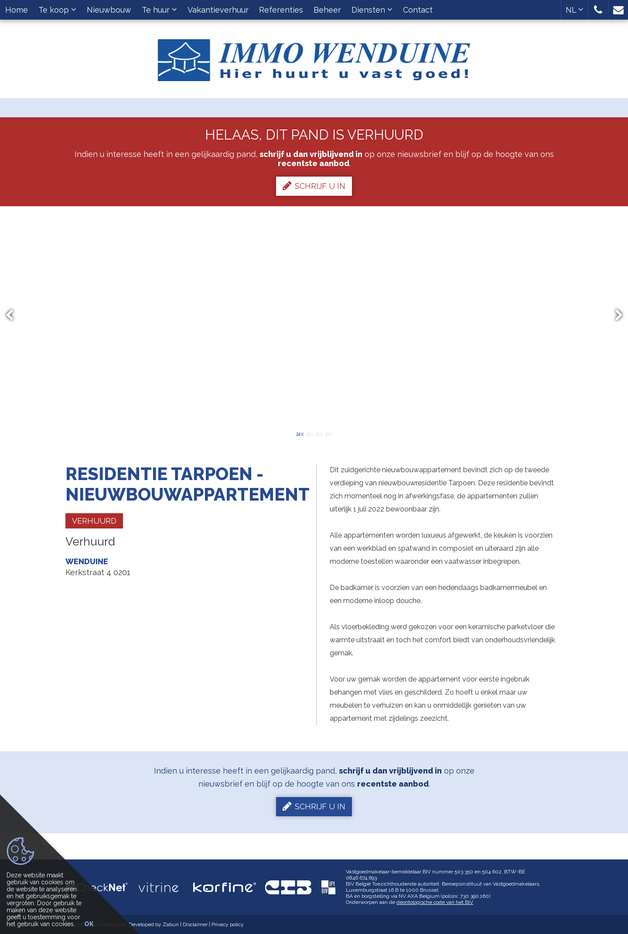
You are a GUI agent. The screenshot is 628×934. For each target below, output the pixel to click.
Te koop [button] (57, 9)
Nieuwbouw (109, 9)
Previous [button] (13, 315)
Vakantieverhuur (218, 9)
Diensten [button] (372, 9)
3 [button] (319, 433)
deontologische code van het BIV (434, 902)
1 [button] (300, 433)
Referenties (281, 9)
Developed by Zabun (154, 924)
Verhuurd (94, 520)
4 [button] (328, 433)
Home (16, 9)
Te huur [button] (159, 9)
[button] (598, 10)
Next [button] (615, 315)
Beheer (327, 9)
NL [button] (575, 9)
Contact (418, 9)
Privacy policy (228, 924)
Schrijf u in (314, 186)
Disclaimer (195, 924)
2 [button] (309, 433)
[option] (314, 315)
